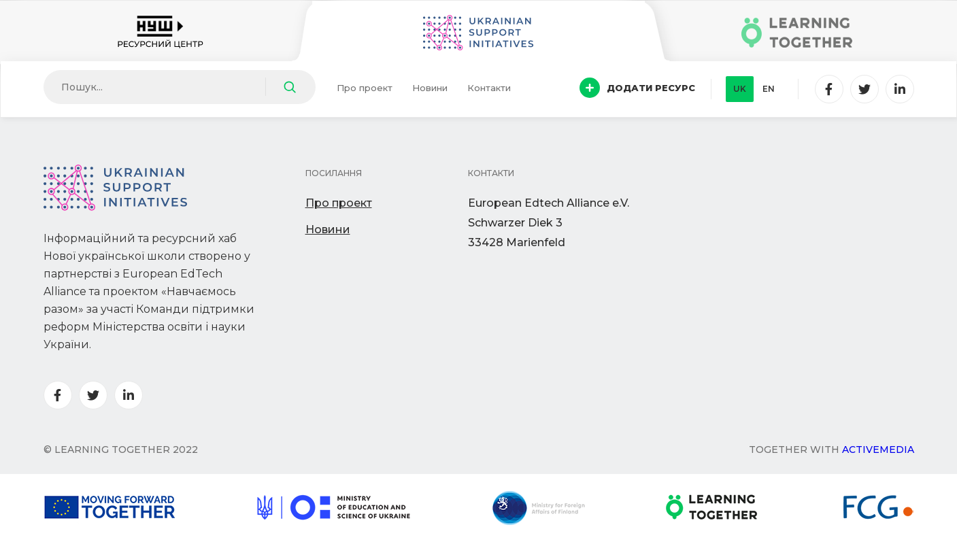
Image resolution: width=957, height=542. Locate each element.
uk (739, 89)
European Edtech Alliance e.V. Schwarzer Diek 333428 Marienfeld (548, 223)
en (768, 89)
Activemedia (878, 449)
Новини (430, 87)
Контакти (489, 87)
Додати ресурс (637, 88)
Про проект (364, 87)
